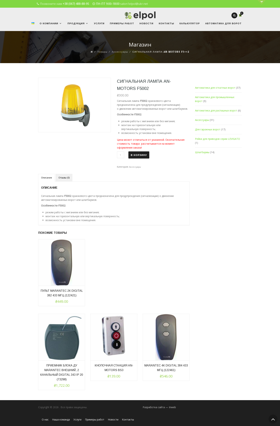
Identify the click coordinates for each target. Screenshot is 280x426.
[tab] (46, 178)
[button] (60, 23)
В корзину (139, 155)
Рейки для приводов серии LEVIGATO (217, 139)
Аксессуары (135, 166)
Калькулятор (189, 23)
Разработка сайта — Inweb (159, 407)
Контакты (166, 23)
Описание (46, 177)
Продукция (78, 23)
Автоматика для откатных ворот (215, 87)
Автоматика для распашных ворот (216, 110)
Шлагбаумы (202, 152)
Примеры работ (122, 23)
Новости (146, 23)
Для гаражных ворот (207, 129)
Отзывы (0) (63, 177)
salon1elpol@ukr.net (134, 4)
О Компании (51, 23)
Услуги (99, 23)
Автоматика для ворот (223, 23)
